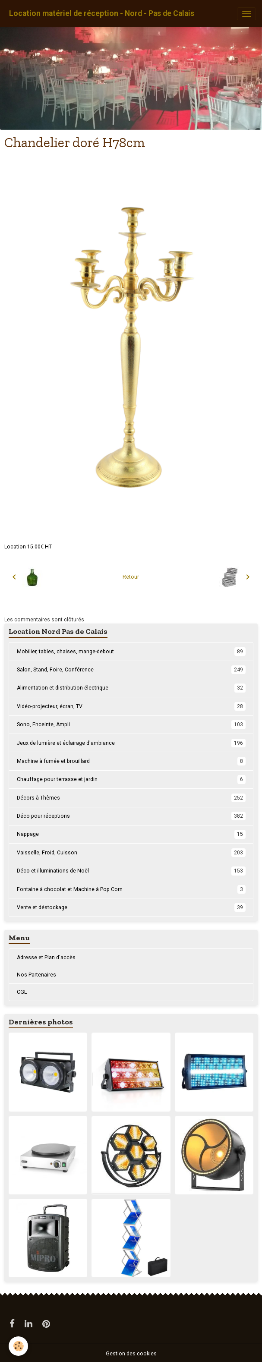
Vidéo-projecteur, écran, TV (131, 706)
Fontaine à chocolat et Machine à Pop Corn (131, 889)
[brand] (101, 13)
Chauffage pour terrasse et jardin (131, 779)
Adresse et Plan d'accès (46, 957)
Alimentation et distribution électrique (131, 688)
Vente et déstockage (131, 907)
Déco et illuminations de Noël (131, 870)
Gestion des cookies (131, 1354)
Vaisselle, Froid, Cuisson (131, 852)
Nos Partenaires (36, 975)
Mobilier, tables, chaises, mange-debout (131, 651)
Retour (131, 577)
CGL (22, 992)
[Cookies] (18, 1346)
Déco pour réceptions (131, 816)
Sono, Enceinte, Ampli (131, 724)
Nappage (131, 834)
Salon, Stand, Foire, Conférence (131, 669)
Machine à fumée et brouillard (131, 761)
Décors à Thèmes (131, 798)
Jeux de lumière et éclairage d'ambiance (131, 743)
